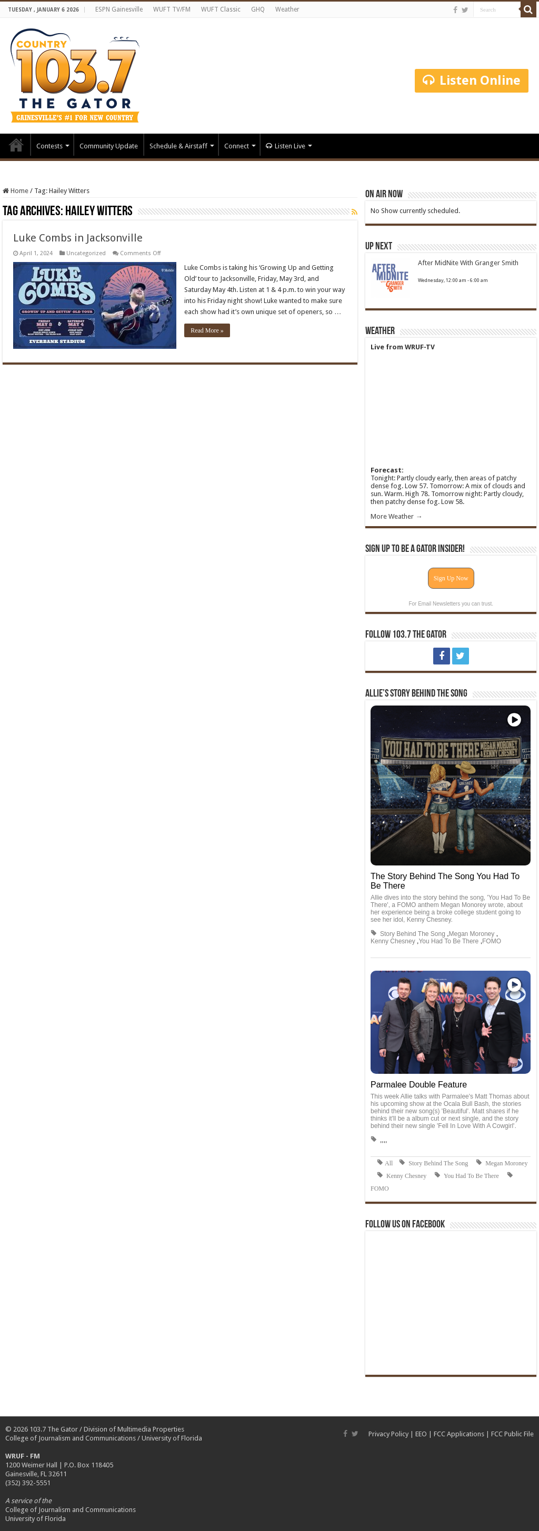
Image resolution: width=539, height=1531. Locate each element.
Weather (287, 9)
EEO (421, 1434)
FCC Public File (512, 1434)
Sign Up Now (451, 578)
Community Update (108, 146)
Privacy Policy (388, 1434)
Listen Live (285, 146)
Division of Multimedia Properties (134, 1429)
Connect (236, 146)
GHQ (258, 9)
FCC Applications (459, 1434)
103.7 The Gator (53, 1429)
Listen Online (472, 80)
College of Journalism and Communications (70, 1438)
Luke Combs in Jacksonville (78, 237)
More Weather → (396, 516)
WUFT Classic (221, 9)
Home (16, 145)
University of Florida (172, 1438)
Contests (49, 146)
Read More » (207, 330)
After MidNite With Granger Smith (468, 263)
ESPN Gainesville (119, 9)
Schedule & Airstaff (178, 146)
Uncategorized (86, 253)
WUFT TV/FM (172, 9)
